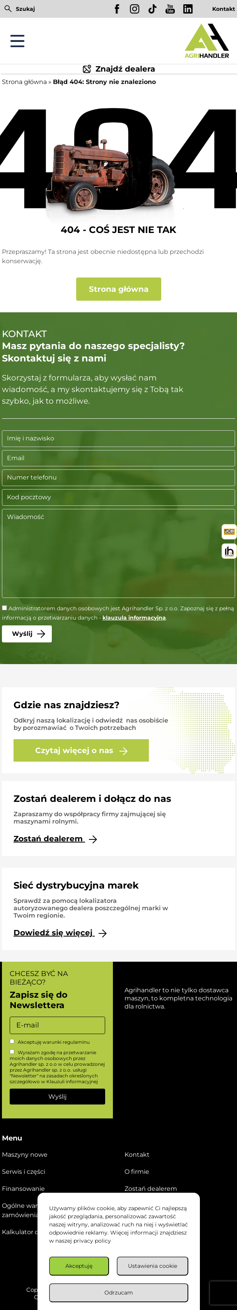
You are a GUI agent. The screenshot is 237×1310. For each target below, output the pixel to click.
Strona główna (24, 82)
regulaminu (76, 1042)
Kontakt (223, 8)
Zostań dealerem (55, 839)
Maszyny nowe (25, 1154)
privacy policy (92, 1240)
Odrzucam (118, 1292)
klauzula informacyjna (134, 617)
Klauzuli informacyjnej (72, 1081)
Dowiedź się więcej (60, 933)
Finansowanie (23, 1188)
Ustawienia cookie (152, 1265)
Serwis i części (23, 1171)
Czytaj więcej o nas (81, 750)
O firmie (136, 1171)
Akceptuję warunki (50, 1042)
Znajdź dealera (118, 69)
